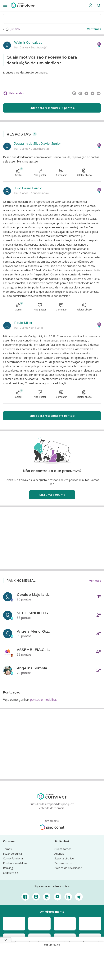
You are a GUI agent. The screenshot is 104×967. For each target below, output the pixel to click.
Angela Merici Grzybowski (34, 631)
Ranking (8, 868)
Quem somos (62, 849)
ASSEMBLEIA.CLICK (34, 650)
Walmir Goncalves (28, 42)
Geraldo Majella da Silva (34, 595)
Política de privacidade (68, 868)
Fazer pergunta (12, 853)
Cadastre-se (10, 873)
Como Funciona (13, 858)
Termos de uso (63, 863)
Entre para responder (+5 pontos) (52, 108)
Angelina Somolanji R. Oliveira (34, 668)
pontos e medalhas (43, 699)
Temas (7, 849)
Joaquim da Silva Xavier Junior (37, 143)
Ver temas (94, 29)
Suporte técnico (64, 858)
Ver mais (95, 580)
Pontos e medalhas (15, 863)
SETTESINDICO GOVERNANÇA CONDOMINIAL (34, 613)
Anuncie (59, 853)
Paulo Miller (23, 323)
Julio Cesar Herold (28, 188)
